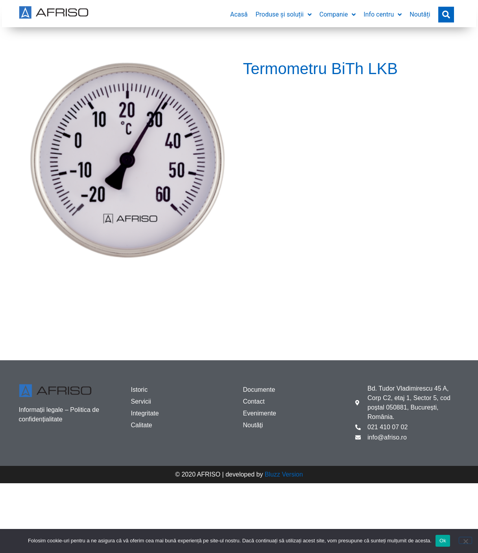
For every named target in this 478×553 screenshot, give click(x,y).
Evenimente (260, 413)
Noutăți (253, 425)
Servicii (141, 401)
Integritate (145, 413)
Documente (259, 389)
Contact (254, 401)
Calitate (141, 425)
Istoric (139, 389)
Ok (442, 541)
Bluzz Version (284, 474)
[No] (465, 540)
